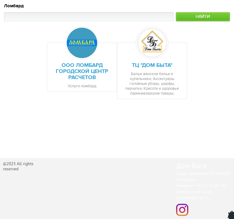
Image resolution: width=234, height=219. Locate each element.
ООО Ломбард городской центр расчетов (82, 71)
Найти (203, 16)
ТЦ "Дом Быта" (152, 65)
